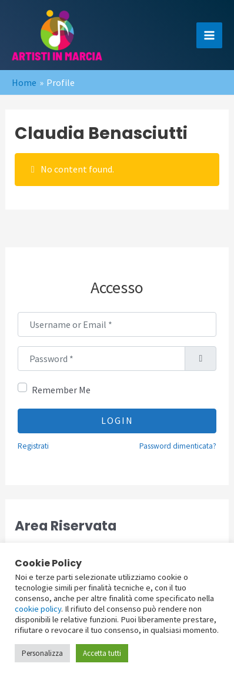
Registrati (33, 446)
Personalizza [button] (42, 653)
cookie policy (38, 608)
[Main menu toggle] (209, 35)
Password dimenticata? (177, 446)
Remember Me (61, 390)
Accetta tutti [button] (102, 653)
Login (117, 420)
